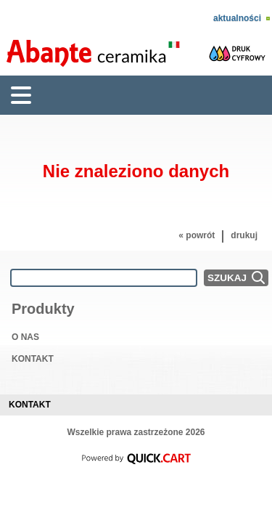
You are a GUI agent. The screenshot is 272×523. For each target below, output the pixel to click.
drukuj (244, 235)
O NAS (25, 337)
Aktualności (237, 18)
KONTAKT (33, 359)
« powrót (196, 235)
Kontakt (30, 405)
